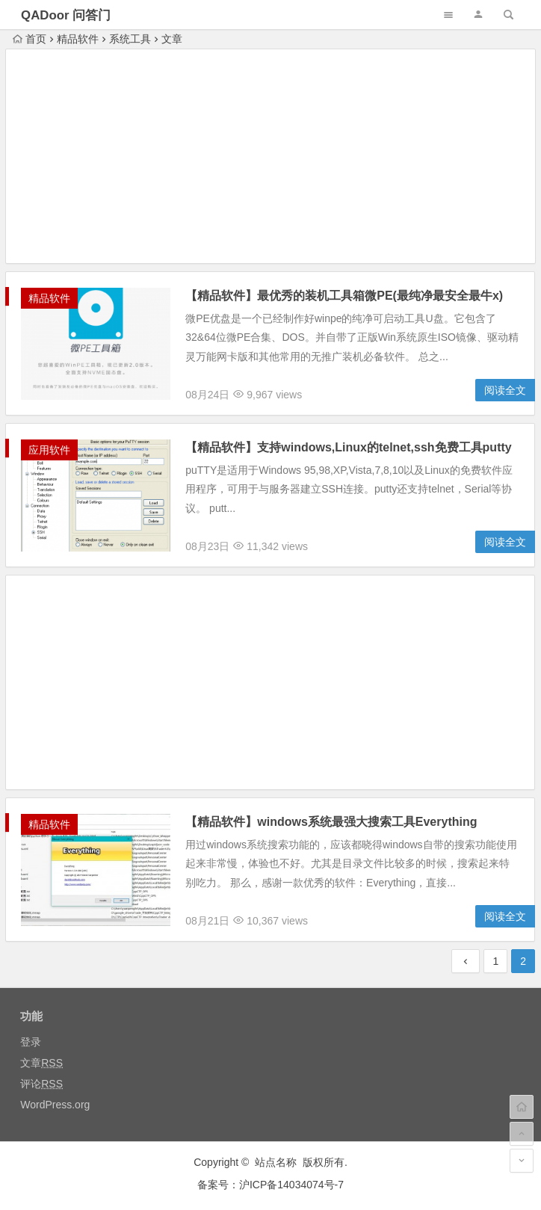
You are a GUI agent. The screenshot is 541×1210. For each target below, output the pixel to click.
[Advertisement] (270, 158)
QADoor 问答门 (66, 15)
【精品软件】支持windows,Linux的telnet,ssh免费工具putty (348, 447)
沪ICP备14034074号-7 (291, 1185)
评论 (41, 1084)
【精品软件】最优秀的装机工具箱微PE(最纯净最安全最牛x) (344, 295)
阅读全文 (505, 390)
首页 (29, 39)
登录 (30, 1042)
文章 (41, 1063)
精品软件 (78, 39)
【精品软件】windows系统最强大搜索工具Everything (331, 821)
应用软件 (49, 450)
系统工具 (130, 39)
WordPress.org (55, 1105)
